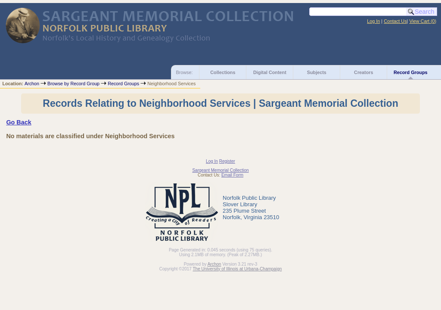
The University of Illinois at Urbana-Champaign (237, 269)
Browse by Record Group (73, 83)
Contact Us (395, 21)
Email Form (232, 175)
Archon (32, 83)
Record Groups (411, 72)
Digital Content (269, 72)
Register (227, 161)
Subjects (316, 72)
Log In (373, 21)
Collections (222, 72)
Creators (363, 72)
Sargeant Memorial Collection (220, 170)
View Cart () (422, 21)
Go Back (18, 122)
